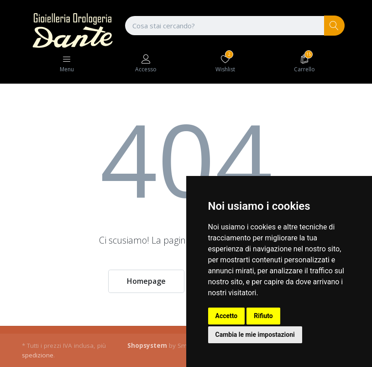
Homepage (146, 281)
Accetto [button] (226, 315)
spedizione (37, 355)
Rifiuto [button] (263, 315)
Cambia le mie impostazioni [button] (255, 334)
